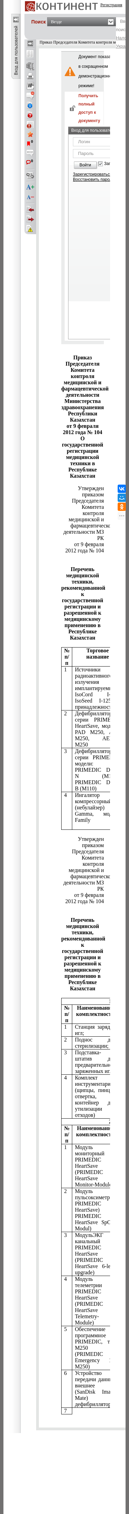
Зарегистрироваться (92, 174)
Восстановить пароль (93, 179)
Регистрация (111, 4)
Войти (85, 165)
